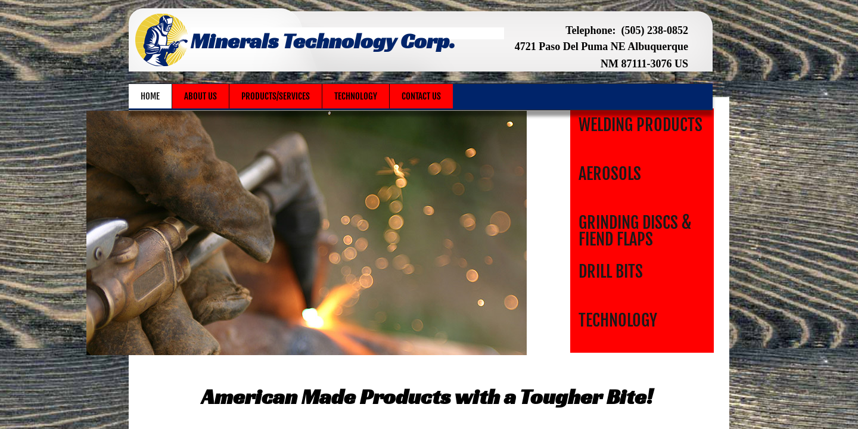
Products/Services (275, 96)
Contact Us (421, 96)
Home (150, 96)
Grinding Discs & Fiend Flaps (635, 231)
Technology (618, 320)
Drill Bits (611, 271)
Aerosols (610, 173)
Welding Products (640, 124)
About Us (200, 96)
